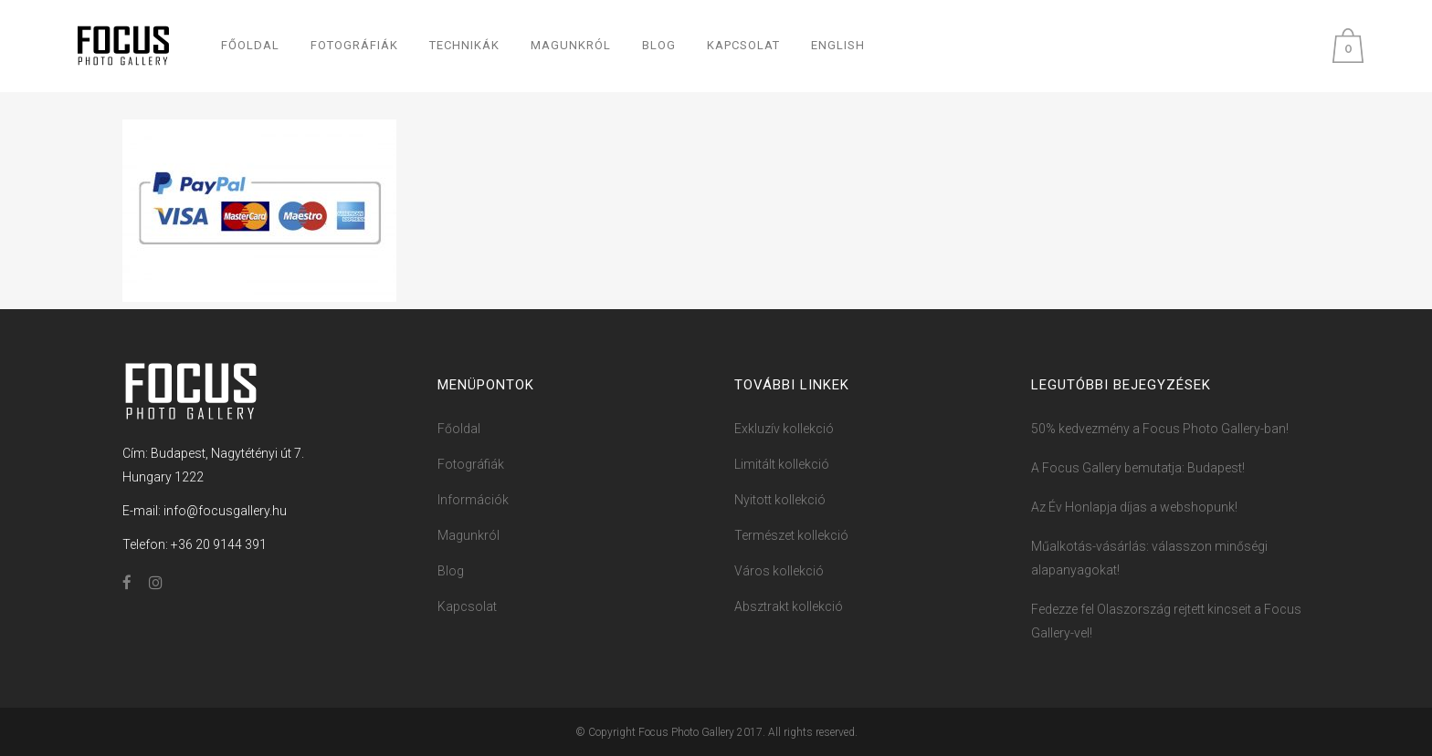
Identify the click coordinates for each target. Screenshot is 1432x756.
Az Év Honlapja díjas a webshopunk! (1134, 507)
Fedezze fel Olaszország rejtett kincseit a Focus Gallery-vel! (1166, 621)
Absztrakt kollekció (788, 606)
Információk (473, 499)
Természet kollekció (791, 535)
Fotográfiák (470, 464)
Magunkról (468, 535)
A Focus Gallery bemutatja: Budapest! (1138, 468)
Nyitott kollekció (780, 499)
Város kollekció (779, 571)
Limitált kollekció (781, 464)
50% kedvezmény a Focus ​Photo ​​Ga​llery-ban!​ (1160, 428)
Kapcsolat (467, 606)
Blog (450, 571)
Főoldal (458, 428)
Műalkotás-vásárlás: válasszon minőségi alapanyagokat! (1149, 558)
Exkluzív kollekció (784, 428)
